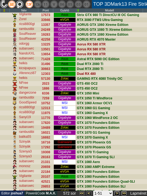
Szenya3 (25, 151)
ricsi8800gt (27, 24)
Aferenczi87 (27, 73)
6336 (45, 93)
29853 (45, 186)
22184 (45, 172)
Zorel (22, 19)
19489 (45, 128)
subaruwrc (26, 48)
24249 (45, 30)
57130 (45, 79)
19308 (45, 152)
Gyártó (64, 10)
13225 (45, 44)
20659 (45, 167)
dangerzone (27, 92)
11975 (45, 113)
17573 (45, 15)
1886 (45, 88)
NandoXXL (27, 53)
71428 (45, 59)
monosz (24, 166)
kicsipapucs (27, 68)
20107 (45, 177)
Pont (46, 10)
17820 (45, 123)
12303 (45, 74)
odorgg (24, 43)
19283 (45, 34)
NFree (23, 83)
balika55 (25, 137)
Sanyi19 (25, 117)
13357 (45, 25)
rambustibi (26, 29)
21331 (45, 162)
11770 (45, 118)
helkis (23, 63)
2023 (45, 83)
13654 (45, 54)
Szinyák (24, 141)
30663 (45, 69)
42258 (45, 39)
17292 (45, 147)
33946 (45, 20)
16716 (45, 142)
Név (24, 10)
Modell (109, 10)
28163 (45, 157)
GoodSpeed (27, 102)
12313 (45, 108)
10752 (45, 103)
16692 (45, 137)
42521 (45, 181)
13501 (45, 49)
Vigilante (25, 14)
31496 (45, 64)
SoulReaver (27, 34)
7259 (45, 98)
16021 (45, 132)
